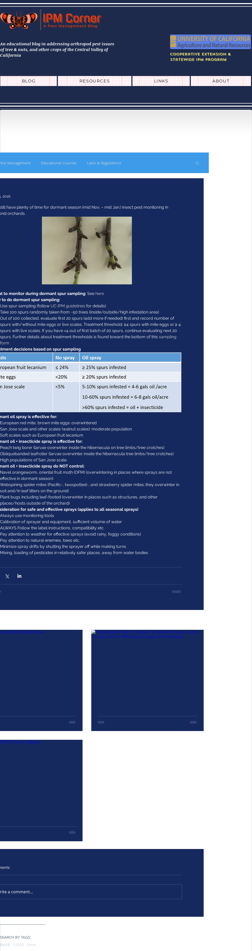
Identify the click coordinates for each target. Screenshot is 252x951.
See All (198, 620)
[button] (197, 163)
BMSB (5, 944)
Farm (31, 944)
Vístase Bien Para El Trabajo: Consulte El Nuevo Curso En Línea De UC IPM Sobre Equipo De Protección (147, 704)
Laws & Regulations (104, 162)
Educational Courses (59, 162)
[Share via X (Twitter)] (6, 575)
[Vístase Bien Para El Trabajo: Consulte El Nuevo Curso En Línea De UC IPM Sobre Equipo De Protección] (147, 661)
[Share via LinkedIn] (19, 575)
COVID (18, 944)
